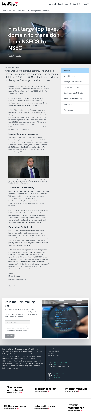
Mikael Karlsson (14, 276)
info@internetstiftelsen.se (60, 362)
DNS (11, 55)
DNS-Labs (12, 11)
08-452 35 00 (57, 364)
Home (4, 11)
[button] (52, 4)
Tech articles (22, 11)
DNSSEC (19, 55)
